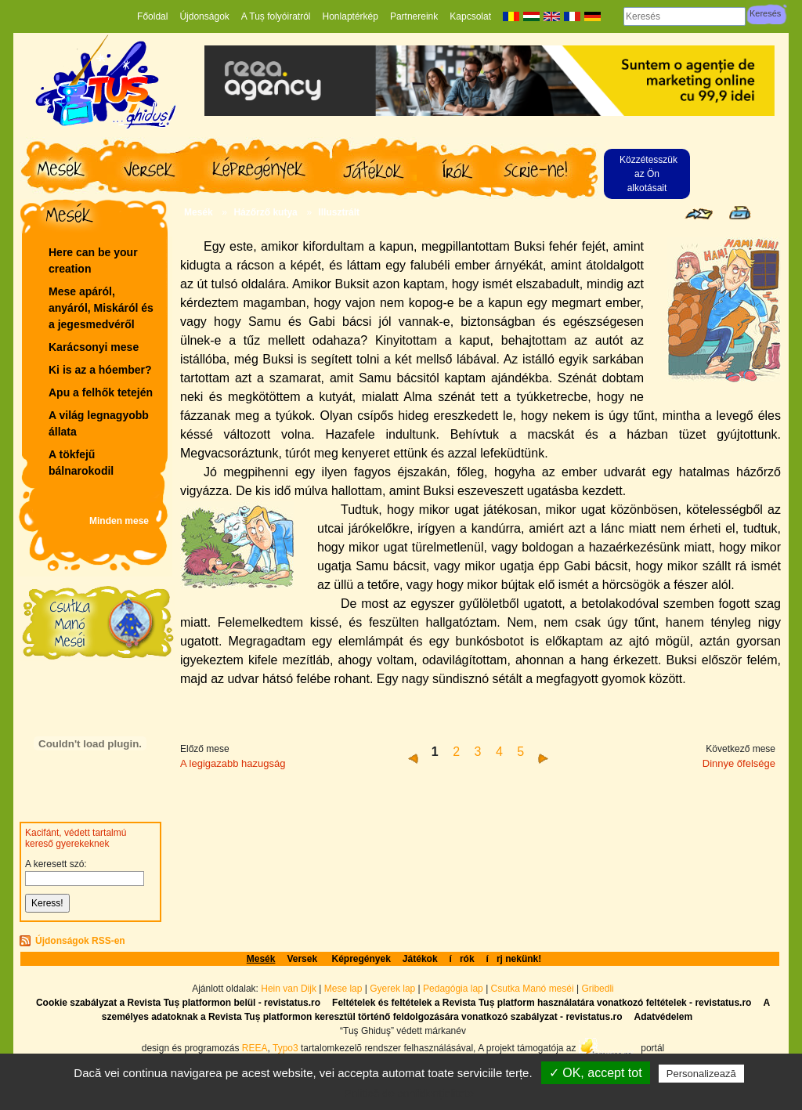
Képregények (360, 958)
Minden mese (119, 520)
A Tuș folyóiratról (276, 16)
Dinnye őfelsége (739, 763)
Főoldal (152, 16)
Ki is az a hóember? (100, 369)
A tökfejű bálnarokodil (81, 462)
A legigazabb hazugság (232, 763)
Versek (303, 958)
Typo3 (285, 1047)
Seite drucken (739, 212)
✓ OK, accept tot (595, 1072)
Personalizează (701, 1073)
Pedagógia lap (454, 988)
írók (462, 958)
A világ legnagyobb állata (99, 423)
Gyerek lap (393, 988)
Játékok (420, 958)
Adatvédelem (663, 1016)
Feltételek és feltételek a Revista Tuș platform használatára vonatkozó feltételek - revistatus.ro (541, 1002)
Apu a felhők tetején (101, 392)
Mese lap (343, 988)
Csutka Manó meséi (533, 988)
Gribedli (597, 988)
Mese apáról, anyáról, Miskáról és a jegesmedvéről (101, 308)
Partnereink (414, 16)
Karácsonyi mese (94, 347)
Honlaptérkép (350, 16)
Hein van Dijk (288, 988)
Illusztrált (338, 212)
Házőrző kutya (265, 212)
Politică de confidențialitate (409, 1093)
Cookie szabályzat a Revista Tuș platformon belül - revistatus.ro (178, 1002)
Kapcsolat (470, 16)
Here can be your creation (93, 260)
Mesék (198, 212)
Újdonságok (204, 16)
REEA (255, 1047)
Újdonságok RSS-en (80, 940)
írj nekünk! (514, 958)
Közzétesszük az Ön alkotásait (648, 173)
